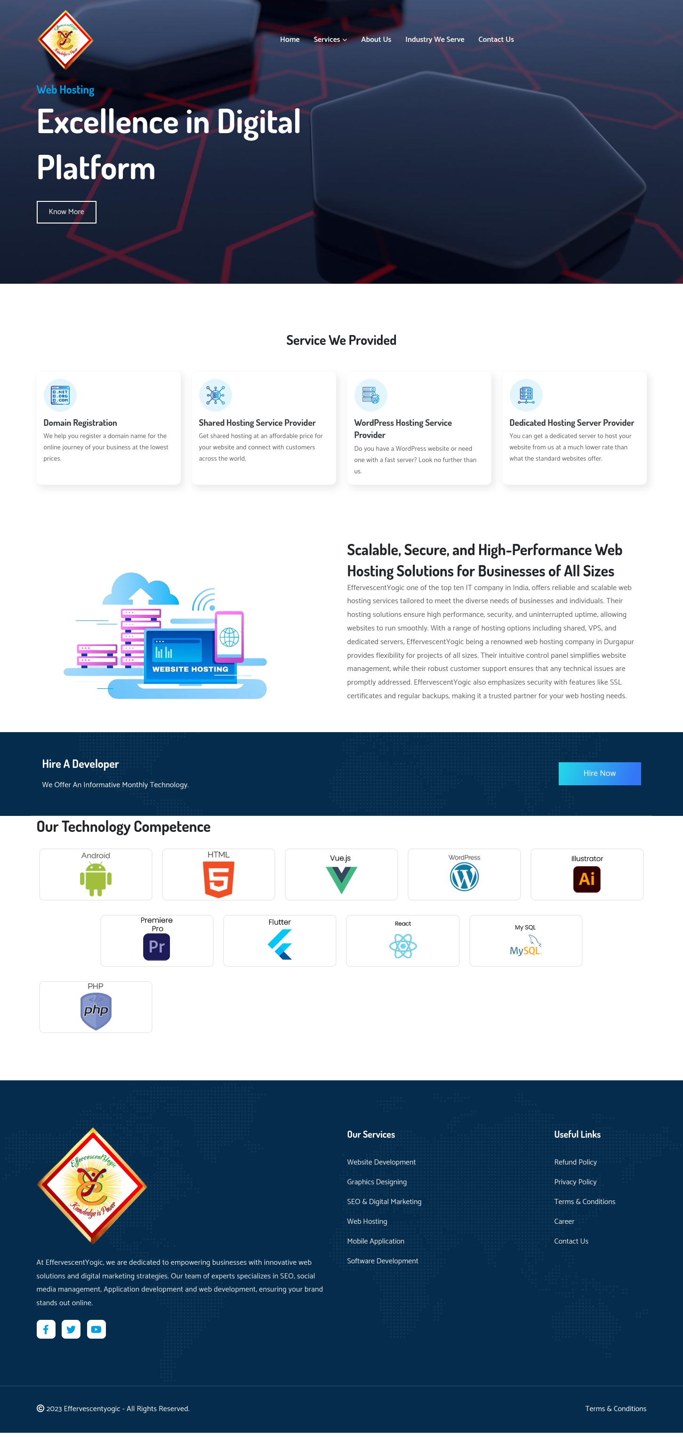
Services (330, 37)
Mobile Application (376, 1246)
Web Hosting (367, 1226)
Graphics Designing (377, 1186)
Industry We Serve (434, 37)
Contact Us (496, 37)
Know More (66, 212)
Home (290, 37)
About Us (376, 37)
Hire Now (600, 773)
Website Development (381, 1167)
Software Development (382, 1265)
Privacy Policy (575, 1186)
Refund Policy (575, 1167)
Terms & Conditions (585, 1206)
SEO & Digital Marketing (384, 1206)
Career (564, 1226)
